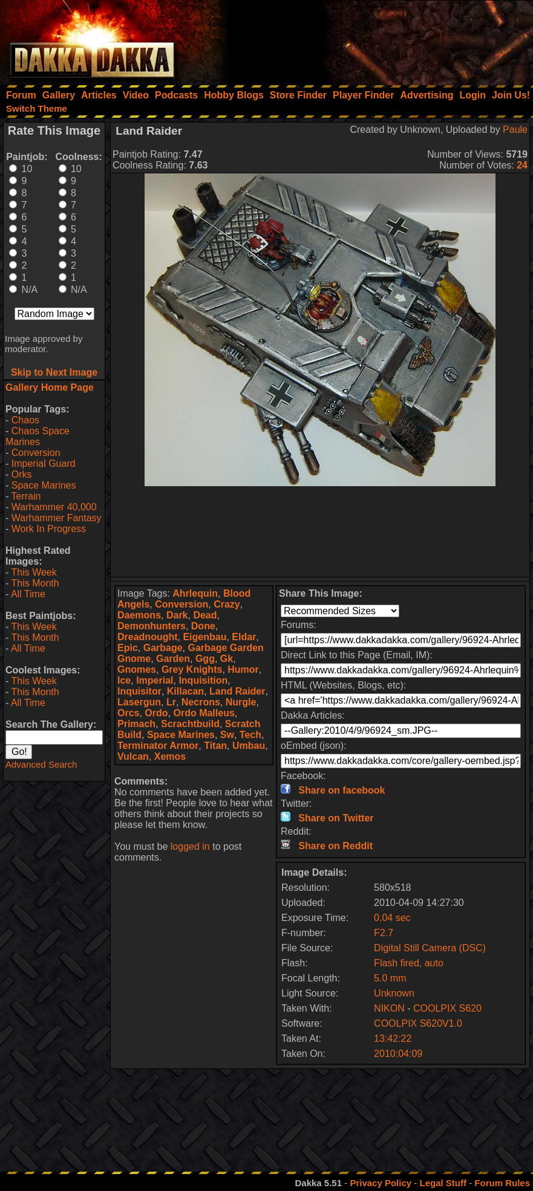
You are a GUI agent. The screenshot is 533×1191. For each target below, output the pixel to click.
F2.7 (383, 933)
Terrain (26, 496)
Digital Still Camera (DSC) (430, 948)
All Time (28, 594)
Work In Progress (48, 529)
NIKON (389, 1008)
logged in (190, 846)
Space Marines (43, 485)
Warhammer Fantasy (56, 518)
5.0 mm (390, 978)
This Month (35, 583)
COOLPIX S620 (447, 1008)
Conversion (35, 453)
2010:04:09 (398, 1053)
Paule (515, 129)
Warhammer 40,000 (54, 507)
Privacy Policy (380, 1183)
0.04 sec (392, 918)
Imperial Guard (43, 463)
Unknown (394, 993)
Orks (21, 474)
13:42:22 (392, 1038)
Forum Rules (502, 1183)
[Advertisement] (370, 39)
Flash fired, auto (408, 963)
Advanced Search (41, 764)
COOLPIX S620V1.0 (418, 1023)
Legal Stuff (442, 1183)
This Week (33, 572)
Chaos (25, 420)
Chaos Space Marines (37, 436)
